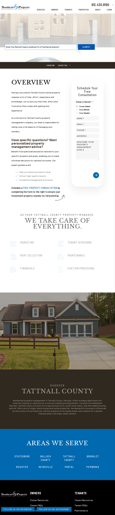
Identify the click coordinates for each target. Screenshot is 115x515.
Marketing (62, 65)
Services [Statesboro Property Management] (41, 9)
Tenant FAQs (81, 505)
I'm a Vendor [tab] (84, 113)
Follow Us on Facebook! (17, 509)
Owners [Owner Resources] (54, 9)
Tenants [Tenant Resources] (68, 9)
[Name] (87, 118)
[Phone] (87, 130)
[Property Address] (41, 47)
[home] (16, 6)
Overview (50, 65)
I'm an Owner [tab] (84, 106)
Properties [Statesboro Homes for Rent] (84, 9)
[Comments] (87, 149)
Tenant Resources (84, 500)
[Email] (87, 124)
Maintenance (81, 510)
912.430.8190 (100, 5)
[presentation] (93, 165)
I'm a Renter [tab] (84, 110)
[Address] (87, 136)
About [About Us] (98, 9)
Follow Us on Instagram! (54, 509)
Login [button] (109, 9)
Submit (86, 47)
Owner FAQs (36, 505)
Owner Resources (39, 500)
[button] (111, 4)
